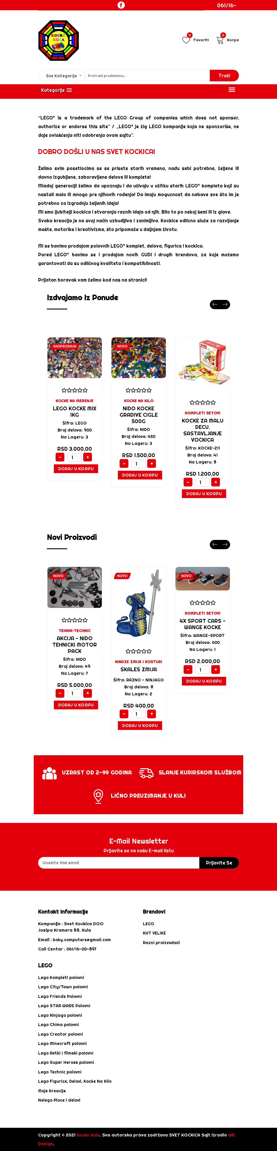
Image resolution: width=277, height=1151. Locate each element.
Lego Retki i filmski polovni (65, 1053)
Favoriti (195, 40)
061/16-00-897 (226, 9)
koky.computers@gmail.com (82, 939)
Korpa (227, 40)
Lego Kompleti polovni (61, 977)
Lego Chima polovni (58, 1024)
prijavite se (219, 863)
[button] (56, 90)
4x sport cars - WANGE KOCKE (202, 624)
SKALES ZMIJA (138, 669)
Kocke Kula (88, 1135)
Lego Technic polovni (59, 1072)
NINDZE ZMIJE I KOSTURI (138, 661)
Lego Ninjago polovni (60, 1015)
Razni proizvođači (161, 942)
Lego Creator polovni (60, 1034)
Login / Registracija (232, 28)
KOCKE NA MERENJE (74, 400)
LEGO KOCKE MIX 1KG (74, 411)
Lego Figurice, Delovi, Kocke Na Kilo (74, 1081)
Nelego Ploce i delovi (59, 1100)
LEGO (148, 923)
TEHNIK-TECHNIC (74, 630)
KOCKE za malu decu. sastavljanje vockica (202, 430)
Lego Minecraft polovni (62, 1043)
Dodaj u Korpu (76, 468)
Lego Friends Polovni (60, 996)
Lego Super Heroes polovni (66, 1062)
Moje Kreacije (52, 1090)
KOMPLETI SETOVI (202, 413)
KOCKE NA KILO (138, 400)
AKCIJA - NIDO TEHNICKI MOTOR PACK (74, 644)
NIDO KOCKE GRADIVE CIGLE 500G (139, 415)
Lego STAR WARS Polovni (64, 1005)
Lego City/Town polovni (63, 986)
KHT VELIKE (154, 933)
